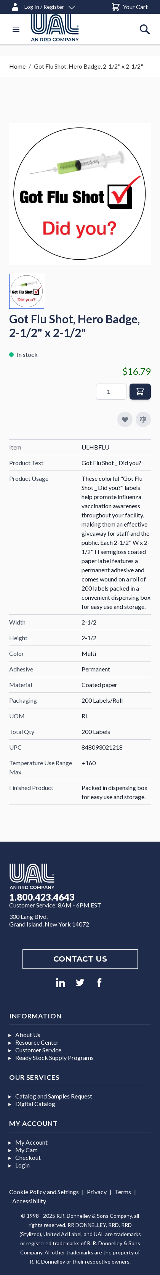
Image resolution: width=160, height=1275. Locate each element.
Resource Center (37, 1042)
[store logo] (64, 28)
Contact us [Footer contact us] (80, 958)
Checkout (28, 1157)
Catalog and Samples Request (53, 1096)
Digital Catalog (35, 1103)
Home (17, 66)
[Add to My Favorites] (125, 419)
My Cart (26, 1149)
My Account (31, 1142)
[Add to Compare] (143, 419)
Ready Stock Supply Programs (54, 1057)
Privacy (97, 1191)
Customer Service (38, 1049)
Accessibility (29, 1200)
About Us (27, 1034)
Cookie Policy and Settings (44, 1191)
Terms (123, 1191)
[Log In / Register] (43, 5)
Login (22, 1165)
